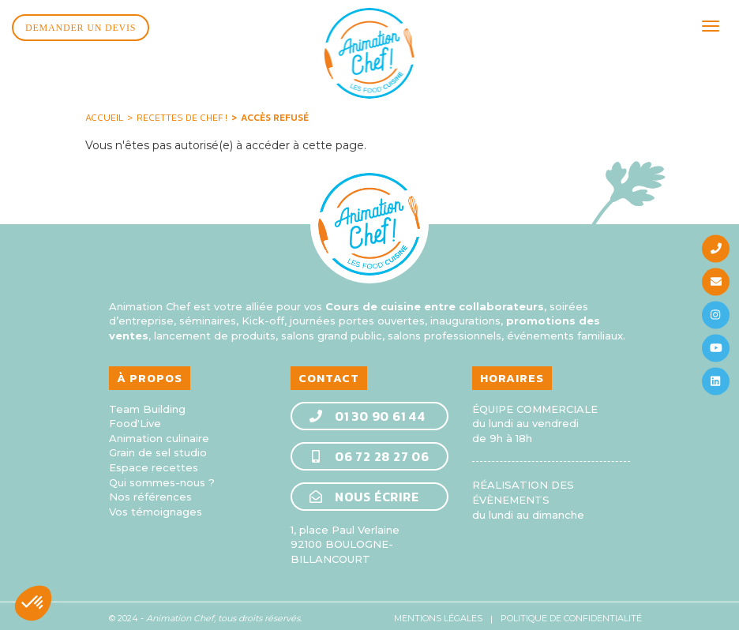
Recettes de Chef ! (182, 113)
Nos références (150, 492)
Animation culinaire (159, 432)
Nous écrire (363, 491)
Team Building (147, 403)
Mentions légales (438, 612)
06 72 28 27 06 (369, 450)
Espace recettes (153, 462)
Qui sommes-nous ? (162, 477)
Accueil (104, 113)
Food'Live (135, 418)
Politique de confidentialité (571, 612)
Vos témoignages (155, 506)
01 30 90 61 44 (367, 410)
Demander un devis (80, 27)
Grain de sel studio (158, 447)
